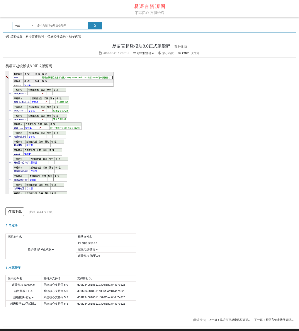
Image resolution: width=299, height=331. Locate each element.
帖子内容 (75, 36)
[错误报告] (199, 319)
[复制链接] (180, 46)
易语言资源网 (34, 36)
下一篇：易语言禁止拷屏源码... (274, 319)
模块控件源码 (56, 36)
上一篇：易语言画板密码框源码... (230, 319)
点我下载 (15, 211)
